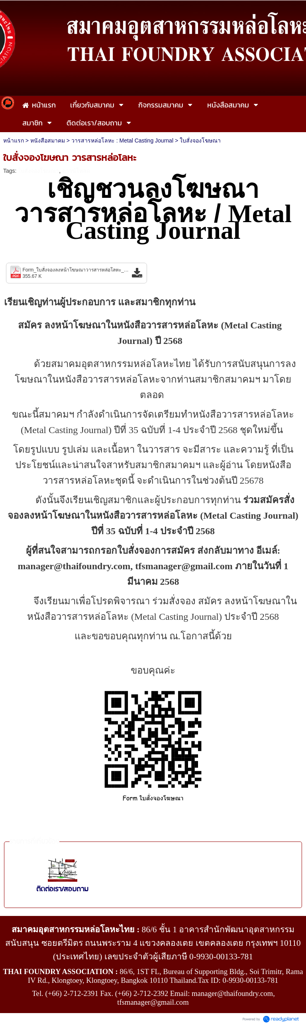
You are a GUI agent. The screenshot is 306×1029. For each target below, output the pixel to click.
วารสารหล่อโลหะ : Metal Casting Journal (122, 140)
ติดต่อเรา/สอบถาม (62, 889)
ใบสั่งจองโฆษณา (38, 171)
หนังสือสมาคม (47, 140)
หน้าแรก (13, 140)
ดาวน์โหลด (76, 171)
